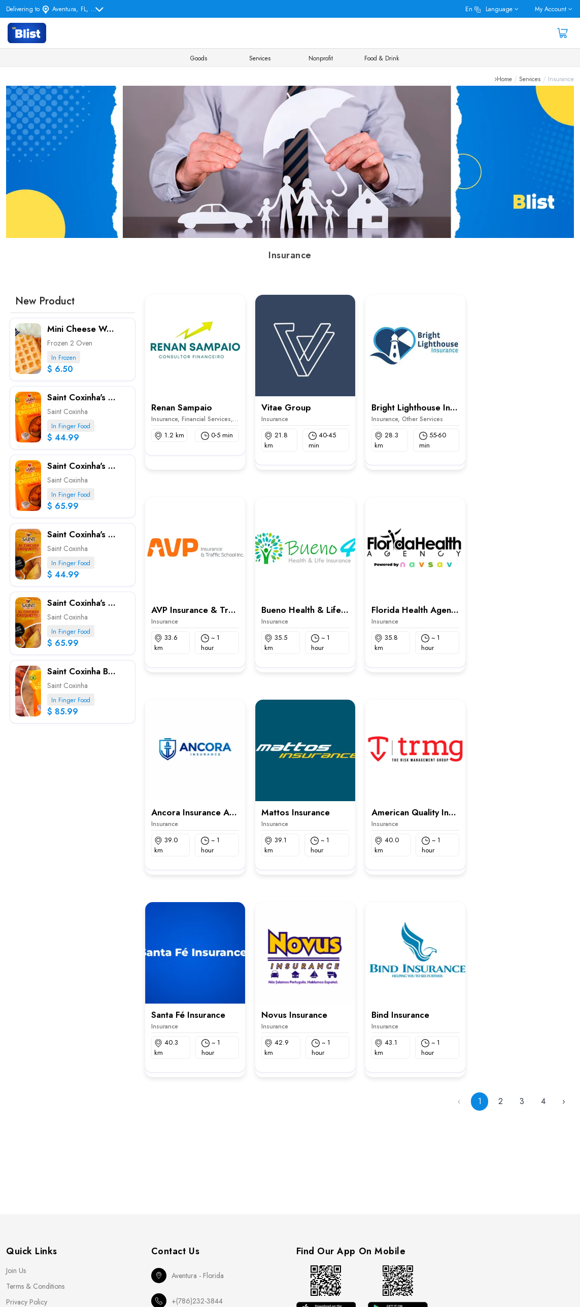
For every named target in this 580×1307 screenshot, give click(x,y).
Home (504, 79)
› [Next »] (563, 1101)
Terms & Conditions (35, 1286)
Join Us (16, 1270)
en (489, 9)
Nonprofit (321, 58)
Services (259, 58)
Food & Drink (381, 58)
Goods (198, 58)
